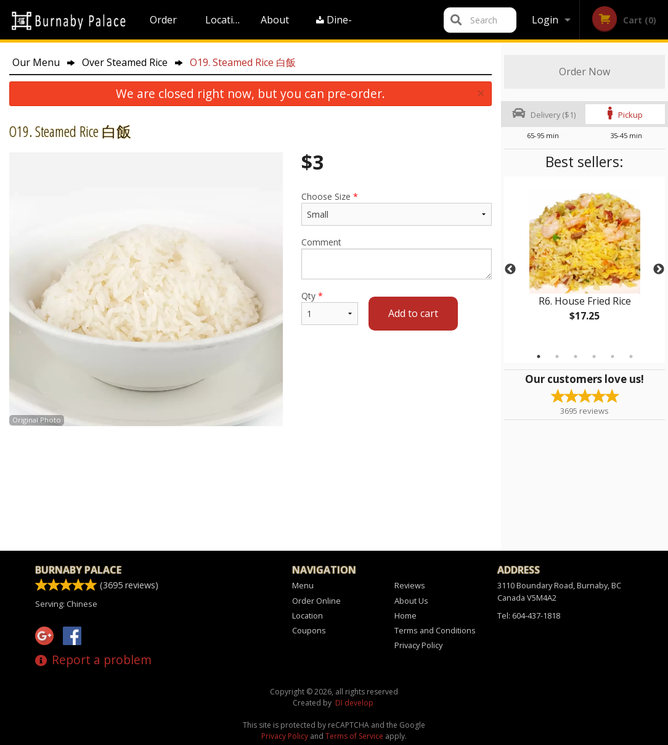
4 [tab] (594, 356)
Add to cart (413, 313)
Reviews (409, 585)
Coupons (309, 630)
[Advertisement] (250, 466)
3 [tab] (575, 356)
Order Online (165, 26)
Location (225, 20)
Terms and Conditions (435, 630)
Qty (329, 307)
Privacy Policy (418, 645)
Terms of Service (354, 736)
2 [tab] (557, 356)
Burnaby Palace (78, 570)
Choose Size (396, 208)
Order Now (584, 71)
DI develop (354, 703)
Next (659, 269)
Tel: (528, 615)
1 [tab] (538, 356)
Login (545, 20)
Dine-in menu (335, 26)
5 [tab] (612, 356)
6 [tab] (631, 356)
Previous (510, 269)
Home (405, 615)
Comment (396, 257)
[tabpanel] (584, 262)
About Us (275, 26)
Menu (303, 585)
